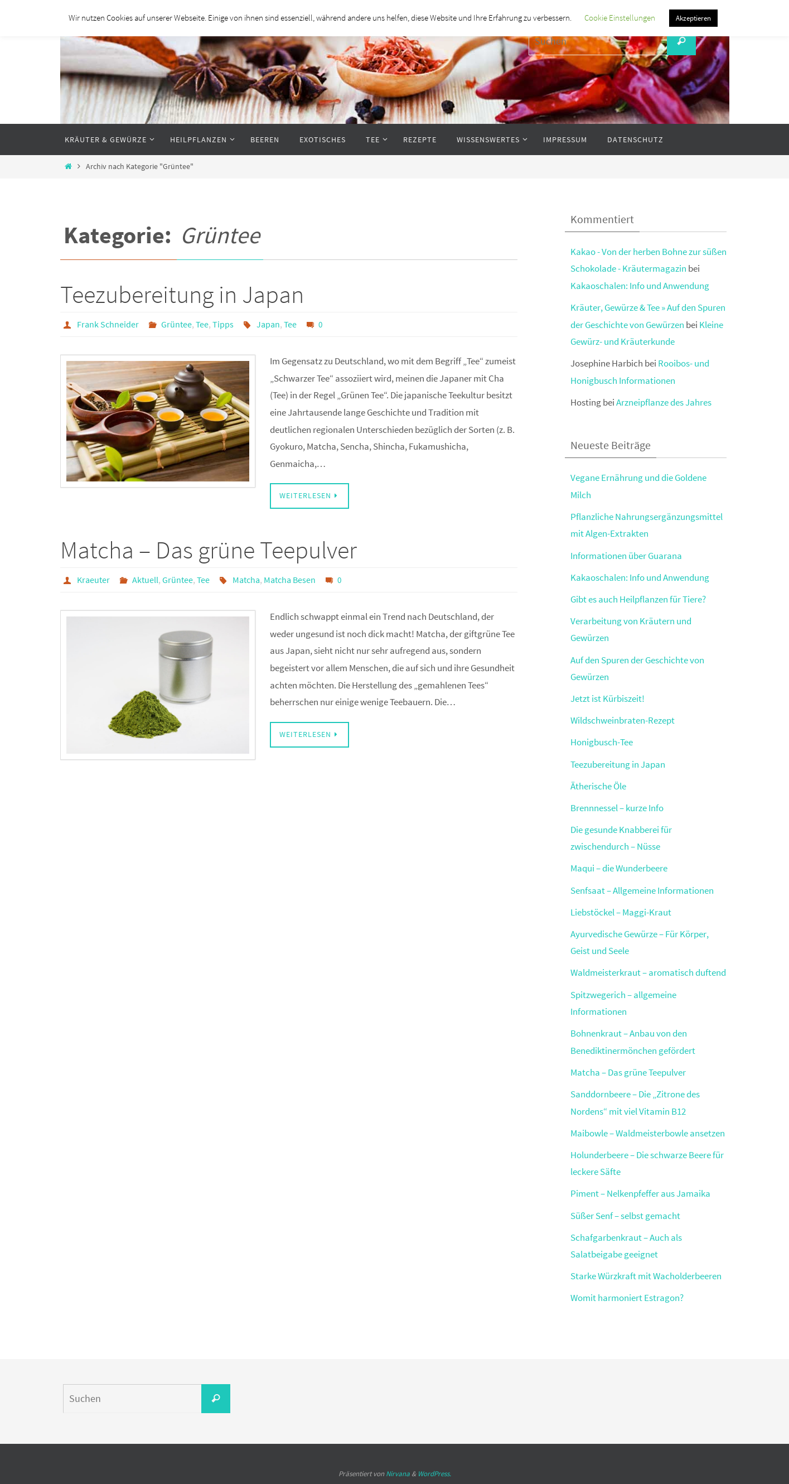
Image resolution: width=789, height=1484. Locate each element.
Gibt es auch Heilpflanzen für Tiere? (638, 599)
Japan (268, 324)
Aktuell (145, 579)
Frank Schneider (108, 324)
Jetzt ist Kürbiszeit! (607, 698)
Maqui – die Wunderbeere (618, 868)
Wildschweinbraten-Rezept (622, 720)
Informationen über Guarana (626, 556)
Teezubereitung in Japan (182, 294)
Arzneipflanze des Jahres (663, 402)
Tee (202, 324)
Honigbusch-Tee (601, 742)
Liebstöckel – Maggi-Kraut (620, 912)
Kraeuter (93, 579)
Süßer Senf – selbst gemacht (625, 1216)
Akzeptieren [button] (693, 18)
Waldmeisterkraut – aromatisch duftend (648, 972)
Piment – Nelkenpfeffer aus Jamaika (640, 1193)
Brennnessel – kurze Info (617, 808)
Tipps (223, 324)
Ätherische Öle (598, 786)
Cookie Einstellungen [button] (619, 17)
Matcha (246, 579)
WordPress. (434, 1473)
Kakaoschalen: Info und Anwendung (639, 286)
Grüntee (176, 324)
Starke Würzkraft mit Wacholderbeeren (646, 1276)
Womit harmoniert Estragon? (627, 1298)
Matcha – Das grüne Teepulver (208, 549)
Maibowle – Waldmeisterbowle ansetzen (647, 1133)
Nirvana (398, 1473)
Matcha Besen (290, 579)
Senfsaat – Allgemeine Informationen (642, 890)
